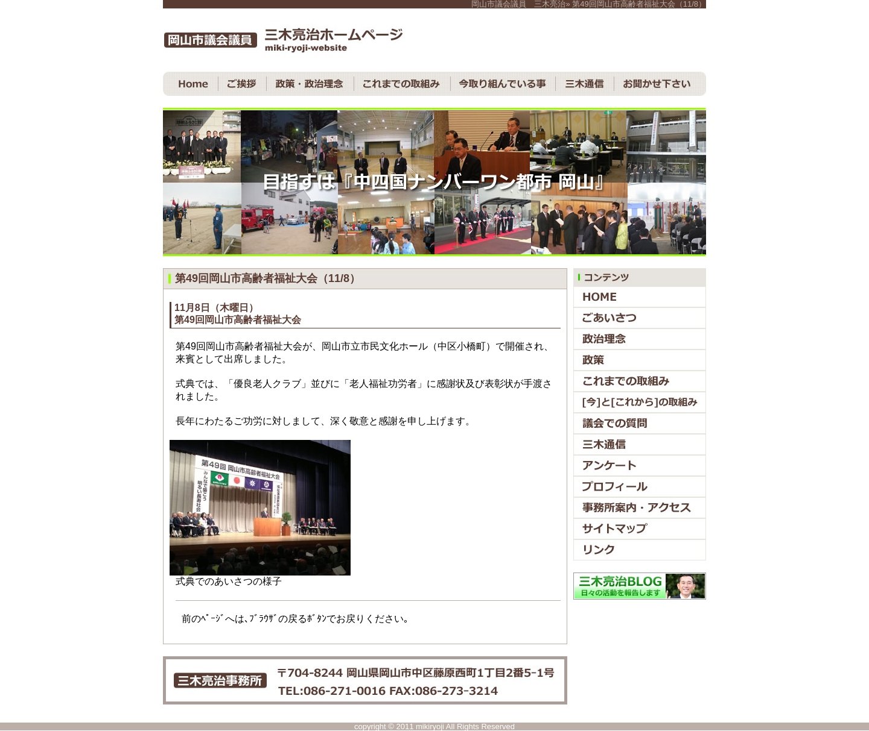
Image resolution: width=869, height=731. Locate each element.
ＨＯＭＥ (190, 84)
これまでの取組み (402, 84)
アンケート (639, 465)
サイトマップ (639, 528)
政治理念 (639, 339)
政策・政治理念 (310, 84)
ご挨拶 (242, 84)
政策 (639, 360)
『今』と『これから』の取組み (639, 402)
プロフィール (639, 486)
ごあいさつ (639, 317)
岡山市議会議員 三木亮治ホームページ (283, 40)
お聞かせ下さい (660, 84)
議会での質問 (639, 423)
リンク (639, 549)
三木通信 (585, 84)
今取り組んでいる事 (503, 84)
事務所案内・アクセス (639, 507)
